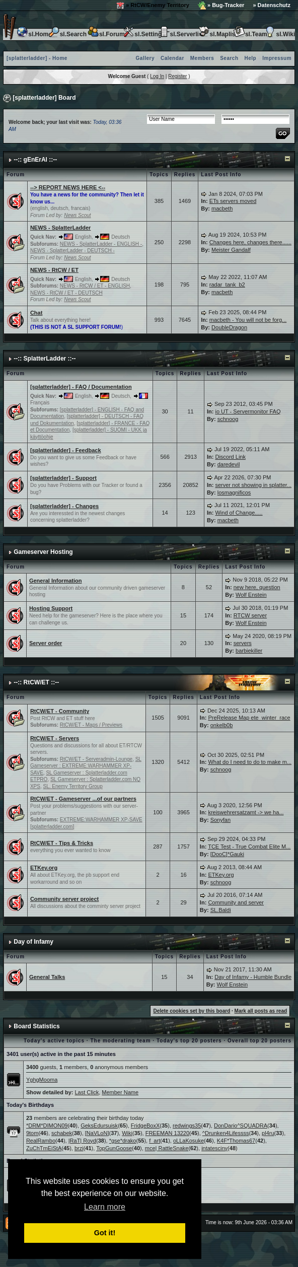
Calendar (172, 58)
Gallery (145, 58)
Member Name (120, 1092)
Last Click (87, 1092)
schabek (61, 1133)
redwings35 (187, 1125)
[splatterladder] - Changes (64, 506)
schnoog (228, 419)
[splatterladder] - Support (63, 478)
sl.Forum (106, 34)
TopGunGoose (114, 1148)
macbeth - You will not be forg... (247, 320)
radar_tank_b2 (227, 284)
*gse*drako (122, 1141)
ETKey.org (43, 868)
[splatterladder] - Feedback (65, 450)
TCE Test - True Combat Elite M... (249, 846)
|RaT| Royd (82, 1141)
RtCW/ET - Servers (54, 738)
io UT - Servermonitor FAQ (247, 411)
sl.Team (250, 34)
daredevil (228, 464)
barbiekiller (249, 651)
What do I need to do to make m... (249, 762)
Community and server (236, 902)
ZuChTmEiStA (43, 1148)
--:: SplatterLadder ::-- (45, 358)
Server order (45, 643)
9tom (32, 1133)
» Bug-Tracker (221, 6)
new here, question (257, 587)
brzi (79, 1148)
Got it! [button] (104, 1233)
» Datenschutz (271, 5)
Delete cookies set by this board (191, 1011)
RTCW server (250, 615)
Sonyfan (220, 820)
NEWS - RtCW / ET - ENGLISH (95, 286)
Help (251, 58)
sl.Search (67, 34)
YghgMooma (41, 1080)
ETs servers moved (233, 201)
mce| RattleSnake (167, 1148)
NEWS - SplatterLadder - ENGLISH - (101, 244)
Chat (36, 313)
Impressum (276, 58)
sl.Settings (143, 34)
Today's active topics (54, 1040)
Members (202, 58)
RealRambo (40, 1141)
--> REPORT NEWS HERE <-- (67, 187)
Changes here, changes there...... (250, 242)
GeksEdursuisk (99, 1125)
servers (243, 643)
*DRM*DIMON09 (47, 1125)
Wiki (127, 1133)
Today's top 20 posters (189, 1040)
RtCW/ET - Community (59, 711)
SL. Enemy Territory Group (73, 786)
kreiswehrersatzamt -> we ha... (245, 812)
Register (177, 76)
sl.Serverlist (181, 34)
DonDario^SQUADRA (240, 1125)
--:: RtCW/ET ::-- (36, 682)
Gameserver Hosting (43, 551)
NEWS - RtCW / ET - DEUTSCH (66, 293)
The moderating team (120, 1040)
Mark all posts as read (261, 1011)
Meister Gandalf (231, 250)
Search (229, 58)
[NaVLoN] (97, 1133)
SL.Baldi (220, 910)
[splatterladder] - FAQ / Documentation (81, 387)
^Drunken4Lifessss (225, 1133)
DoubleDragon (229, 327)
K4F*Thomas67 (236, 1141)
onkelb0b (221, 725)
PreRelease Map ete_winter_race (249, 718)
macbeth (222, 208)
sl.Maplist (218, 34)
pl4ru (268, 1133)
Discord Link (230, 457)
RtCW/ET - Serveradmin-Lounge (96, 759)
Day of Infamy (33, 941)
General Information (55, 581)
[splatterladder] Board (44, 97)
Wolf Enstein (251, 595)
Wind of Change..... (238, 513)
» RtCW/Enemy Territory (152, 6)
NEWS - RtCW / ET (54, 270)
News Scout (77, 215)
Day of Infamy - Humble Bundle (252, 977)
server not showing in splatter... (253, 485)
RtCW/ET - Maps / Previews (91, 725)
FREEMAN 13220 (167, 1133)
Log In (157, 76)
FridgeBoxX (145, 1125)
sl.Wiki (279, 34)
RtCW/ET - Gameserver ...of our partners (83, 799)
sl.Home (34, 34)
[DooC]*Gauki (227, 854)
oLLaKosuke (188, 1141)
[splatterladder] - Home (37, 58)
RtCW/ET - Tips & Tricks (61, 843)
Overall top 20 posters (259, 1040)
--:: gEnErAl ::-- (35, 159)
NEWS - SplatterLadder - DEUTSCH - (72, 250)
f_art (154, 1141)
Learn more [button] (104, 1207)
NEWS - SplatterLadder (60, 228)
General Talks (47, 977)
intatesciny (214, 1148)
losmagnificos (234, 492)
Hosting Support (50, 608)
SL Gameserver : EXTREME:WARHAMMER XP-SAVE (85, 766)
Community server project (64, 899)
